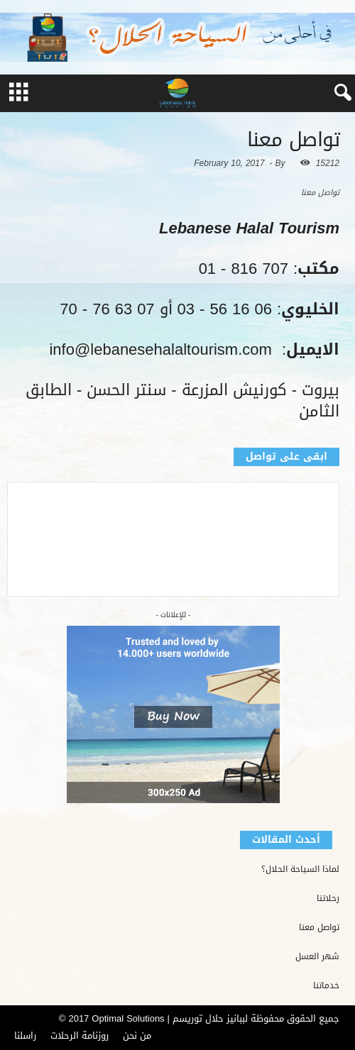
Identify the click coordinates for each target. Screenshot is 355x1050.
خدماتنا (326, 985)
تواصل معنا (319, 927)
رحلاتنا (328, 898)
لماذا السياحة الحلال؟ (300, 869)
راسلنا (25, 1035)
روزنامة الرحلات (79, 1035)
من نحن (137, 1035)
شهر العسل (317, 956)
